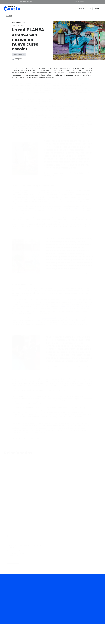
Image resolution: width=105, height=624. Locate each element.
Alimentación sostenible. (16, 553)
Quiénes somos (91, 589)
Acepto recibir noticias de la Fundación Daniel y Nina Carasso (25, 546)
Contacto (89, 601)
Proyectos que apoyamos (54, 599)
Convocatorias (50, 608)
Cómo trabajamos (70, 589)
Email (9, 536)
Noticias (8, 16)
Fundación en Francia (79, 1)
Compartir (17, 59)
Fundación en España (26, 1)
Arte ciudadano (50, 587)
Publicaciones (68, 601)
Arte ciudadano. (14, 555)
